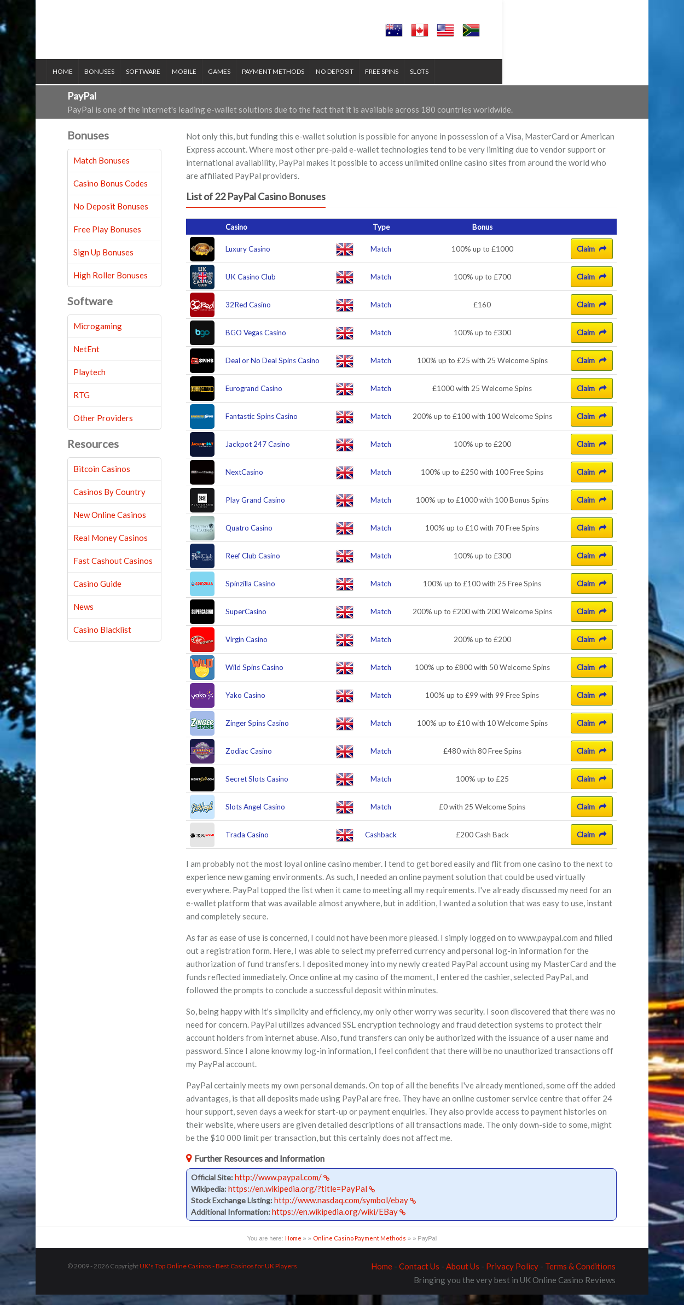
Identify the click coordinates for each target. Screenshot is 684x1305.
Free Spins (402, 82)
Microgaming (97, 336)
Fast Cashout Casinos (113, 571)
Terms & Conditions (580, 1276)
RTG (81, 405)
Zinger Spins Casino (257, 734)
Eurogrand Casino (253, 399)
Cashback (381, 845)
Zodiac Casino (248, 762)
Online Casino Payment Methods (359, 1248)
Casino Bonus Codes (110, 194)
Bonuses (120, 82)
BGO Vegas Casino (255, 343)
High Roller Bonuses (110, 285)
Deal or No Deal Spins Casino (272, 371)
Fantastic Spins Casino (261, 427)
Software (164, 82)
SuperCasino (245, 622)
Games (240, 82)
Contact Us (419, 1276)
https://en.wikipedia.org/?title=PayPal (301, 1199)
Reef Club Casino (252, 566)
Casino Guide (97, 594)
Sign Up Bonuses (103, 262)
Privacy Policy (512, 1276)
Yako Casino (245, 706)
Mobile (205, 82)
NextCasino (244, 483)
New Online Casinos (109, 525)
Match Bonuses (101, 171)
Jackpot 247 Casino (257, 455)
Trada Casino (247, 845)
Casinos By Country (109, 502)
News (83, 617)
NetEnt (86, 359)
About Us (462, 1276)
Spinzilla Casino (250, 594)
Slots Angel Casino (255, 817)
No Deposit (355, 82)
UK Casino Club (250, 287)
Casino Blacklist (102, 640)
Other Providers (103, 428)
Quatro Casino (249, 538)
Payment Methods (294, 82)
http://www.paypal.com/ (282, 1187)
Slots (440, 82)
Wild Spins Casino (254, 678)
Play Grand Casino (255, 510)
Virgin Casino (246, 650)
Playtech (89, 382)
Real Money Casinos (110, 548)
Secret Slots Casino (256, 789)
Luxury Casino (247, 259)
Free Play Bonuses (107, 239)
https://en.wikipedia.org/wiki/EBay (338, 1222)
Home (83, 82)
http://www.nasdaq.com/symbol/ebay (345, 1210)
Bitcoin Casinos (101, 479)
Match (380, 259)
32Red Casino (248, 315)
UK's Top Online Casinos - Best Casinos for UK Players (218, 1276)
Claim (592, 259)
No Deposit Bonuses (110, 217)
